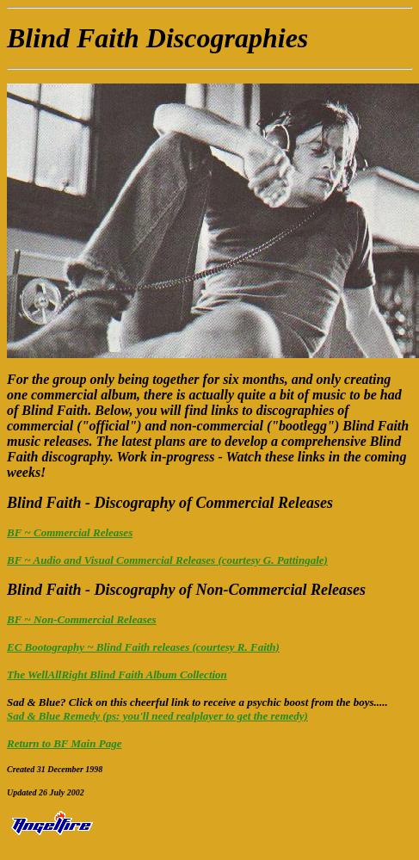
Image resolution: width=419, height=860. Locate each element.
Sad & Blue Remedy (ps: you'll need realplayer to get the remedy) (157, 715)
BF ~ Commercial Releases (69, 532)
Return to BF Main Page (64, 743)
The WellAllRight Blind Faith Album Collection (117, 674)
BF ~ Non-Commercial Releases (82, 619)
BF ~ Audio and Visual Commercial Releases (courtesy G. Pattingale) (167, 560)
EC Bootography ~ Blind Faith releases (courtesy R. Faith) (143, 646)
